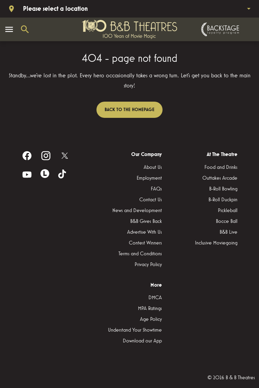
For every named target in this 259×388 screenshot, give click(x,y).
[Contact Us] (150, 200)
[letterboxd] (44, 173)
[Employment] (149, 178)
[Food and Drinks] (220, 167)
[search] (25, 29)
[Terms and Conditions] (140, 254)
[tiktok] (62, 174)
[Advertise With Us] (144, 232)
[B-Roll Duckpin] (222, 200)
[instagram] (45, 155)
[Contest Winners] (145, 243)
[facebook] (27, 155)
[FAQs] (156, 189)
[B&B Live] (228, 232)
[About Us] (153, 167)
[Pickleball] (227, 210)
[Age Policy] (151, 319)
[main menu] (9, 29)
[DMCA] (155, 297)
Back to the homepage (129, 109)
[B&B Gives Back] (146, 221)
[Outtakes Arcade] (219, 178)
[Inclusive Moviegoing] (216, 243)
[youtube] (27, 174)
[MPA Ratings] (150, 308)
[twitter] (64, 155)
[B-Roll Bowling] (223, 189)
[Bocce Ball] (226, 221)
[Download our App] (142, 341)
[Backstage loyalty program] (219, 29)
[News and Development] (137, 210)
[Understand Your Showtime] (135, 330)
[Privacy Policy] (148, 264)
